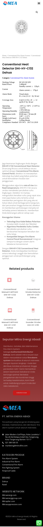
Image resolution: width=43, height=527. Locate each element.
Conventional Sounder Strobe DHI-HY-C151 (33, 323)
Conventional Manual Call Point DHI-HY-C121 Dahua (10, 324)
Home (4, 56)
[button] (39, 3)
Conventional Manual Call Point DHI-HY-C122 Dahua (10, 294)
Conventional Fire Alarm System (19, 56)
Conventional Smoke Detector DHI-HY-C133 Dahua (33, 294)
